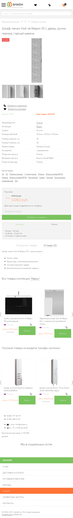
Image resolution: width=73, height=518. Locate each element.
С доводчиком (30, 174)
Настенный (33, 177)
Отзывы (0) (50, 245)
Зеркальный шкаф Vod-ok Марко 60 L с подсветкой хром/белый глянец (53, 321)
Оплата (54, 224)
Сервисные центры (13, 497)
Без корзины (60, 177)
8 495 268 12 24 (13, 419)
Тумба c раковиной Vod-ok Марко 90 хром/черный (18, 319)
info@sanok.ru (21, 424)
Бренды (7, 484)
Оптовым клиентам (13, 478)
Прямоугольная (16, 174)
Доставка (20, 224)
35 (3, 174)
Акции (6, 491)
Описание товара (26, 245)
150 (16, 180)
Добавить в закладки (17, 109)
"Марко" (35, 278)
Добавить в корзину (36, 217)
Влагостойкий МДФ (54, 174)
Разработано (7, 514)
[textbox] (39, 13)
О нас (6, 466)
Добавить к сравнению (17, 105)
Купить (27, 330)
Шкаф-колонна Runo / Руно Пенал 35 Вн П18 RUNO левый (54, 389)
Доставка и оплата (13, 472)
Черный (49, 177)
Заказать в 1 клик (12, 211)
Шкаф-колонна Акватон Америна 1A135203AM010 (18, 389)
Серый (42, 177)
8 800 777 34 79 (14, 415)
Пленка (41, 174)
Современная (7, 180)
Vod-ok (39, 122)
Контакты (8, 503)
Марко (39, 126)
